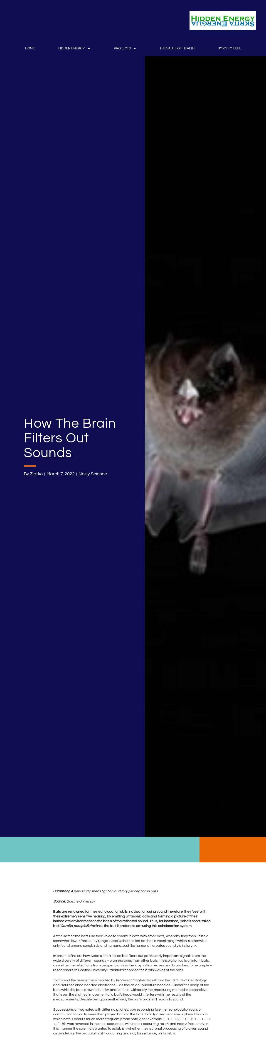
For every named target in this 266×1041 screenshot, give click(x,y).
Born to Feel (229, 48)
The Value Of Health (177, 48)
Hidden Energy (74, 49)
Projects (125, 49)
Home (30, 48)
